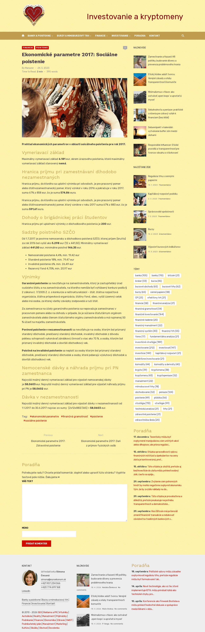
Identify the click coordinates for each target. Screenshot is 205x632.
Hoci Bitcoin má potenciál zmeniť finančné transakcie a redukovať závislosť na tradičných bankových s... (159, 509)
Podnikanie (25, 612)
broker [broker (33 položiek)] (142, 281)
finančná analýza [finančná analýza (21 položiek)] (147, 303)
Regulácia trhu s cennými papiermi (166, 176)
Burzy (152, 229)
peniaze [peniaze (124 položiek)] (167, 386)
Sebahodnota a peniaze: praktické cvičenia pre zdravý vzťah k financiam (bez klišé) (166, 113)
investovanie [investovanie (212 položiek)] (145, 347)
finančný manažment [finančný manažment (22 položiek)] (149, 325)
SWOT (67, 612)
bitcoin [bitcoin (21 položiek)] (174, 275)
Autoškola (25, 608)
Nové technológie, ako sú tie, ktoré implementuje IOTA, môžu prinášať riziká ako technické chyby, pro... (155, 586)
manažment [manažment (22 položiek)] (145, 381)
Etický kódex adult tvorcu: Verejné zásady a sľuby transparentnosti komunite (166, 78)
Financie (100, 35)
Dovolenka (52, 620)
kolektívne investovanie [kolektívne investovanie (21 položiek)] (150, 359)
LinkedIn (43, 583)
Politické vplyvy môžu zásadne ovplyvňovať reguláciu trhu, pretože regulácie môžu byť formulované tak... (158, 571)
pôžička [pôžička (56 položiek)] (161, 392)
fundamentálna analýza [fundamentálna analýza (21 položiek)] (165, 336)
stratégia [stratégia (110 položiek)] (143, 397)
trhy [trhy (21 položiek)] (168, 403)
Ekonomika (48, 612)
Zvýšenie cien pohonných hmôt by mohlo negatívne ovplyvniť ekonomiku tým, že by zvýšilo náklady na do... (159, 480)
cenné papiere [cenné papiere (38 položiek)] (160, 292)
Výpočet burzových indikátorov (165, 247)
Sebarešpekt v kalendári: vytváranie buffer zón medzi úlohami (163, 131)
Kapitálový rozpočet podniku (163, 194)
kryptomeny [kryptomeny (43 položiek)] (145, 375)
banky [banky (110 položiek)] (158, 275)
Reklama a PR (48, 604)
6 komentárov (166, 234)
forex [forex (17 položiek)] (141, 336)
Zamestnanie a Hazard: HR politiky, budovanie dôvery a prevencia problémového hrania (166, 60)
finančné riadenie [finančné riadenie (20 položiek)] (147, 320)
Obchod (41, 620)
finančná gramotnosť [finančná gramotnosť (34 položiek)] (149, 309)
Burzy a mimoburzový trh (73, 35)
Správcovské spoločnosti (162, 211)
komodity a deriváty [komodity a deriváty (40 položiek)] (168, 364)
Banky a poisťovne (39, 35)
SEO (38, 604)
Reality (35, 608)
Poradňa (139, 35)
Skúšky (32, 620)
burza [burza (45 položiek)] (157, 281)
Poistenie (40, 48)
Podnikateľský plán (29, 616)
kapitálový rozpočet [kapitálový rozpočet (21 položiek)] (168, 353)
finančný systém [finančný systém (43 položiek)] (147, 331)
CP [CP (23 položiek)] (179, 292)
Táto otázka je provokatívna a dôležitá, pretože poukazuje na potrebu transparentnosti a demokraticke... (158, 494)
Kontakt (154, 35)
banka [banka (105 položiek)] (142, 275)
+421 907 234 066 (48, 575)
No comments (120, 605)
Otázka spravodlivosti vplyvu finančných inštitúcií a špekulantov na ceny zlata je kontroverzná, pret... (159, 450)
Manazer (27, 68)
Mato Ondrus (107, 605)
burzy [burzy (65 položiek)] (141, 292)
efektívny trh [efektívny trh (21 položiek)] (145, 297)
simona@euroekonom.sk (51, 572)
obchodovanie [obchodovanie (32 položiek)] (145, 386)
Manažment (46, 608)
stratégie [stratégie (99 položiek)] (162, 397)
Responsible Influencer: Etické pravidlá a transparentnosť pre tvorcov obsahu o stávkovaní (164, 149)
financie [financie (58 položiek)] (165, 297)
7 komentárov (165, 181)
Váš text (25, 477)
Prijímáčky (59, 608)
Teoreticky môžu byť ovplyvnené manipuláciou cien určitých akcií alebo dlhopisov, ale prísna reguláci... (159, 435)
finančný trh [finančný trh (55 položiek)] (171, 331)
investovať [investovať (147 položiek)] (168, 347)
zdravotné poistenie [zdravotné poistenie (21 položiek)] (148, 409)
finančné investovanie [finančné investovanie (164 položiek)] (150, 314)
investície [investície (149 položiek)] (144, 353)
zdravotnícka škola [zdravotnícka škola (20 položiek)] (148, 414)
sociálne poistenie (115, 418)
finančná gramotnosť (73, 418)
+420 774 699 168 (48, 579)
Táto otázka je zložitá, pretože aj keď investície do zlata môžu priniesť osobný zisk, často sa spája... (159, 465)
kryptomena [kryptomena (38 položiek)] (161, 370)
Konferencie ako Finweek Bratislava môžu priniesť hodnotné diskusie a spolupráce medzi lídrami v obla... (156, 601)
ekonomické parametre (43, 418)
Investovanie (120, 35)
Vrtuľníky (61, 604)
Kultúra (23, 620)
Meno (23, 524)
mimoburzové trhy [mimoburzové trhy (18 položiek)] (170, 381)
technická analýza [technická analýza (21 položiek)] (147, 403)
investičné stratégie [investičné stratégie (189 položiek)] (149, 342)
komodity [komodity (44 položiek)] (143, 364)
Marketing (59, 616)
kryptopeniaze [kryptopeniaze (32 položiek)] (168, 375)
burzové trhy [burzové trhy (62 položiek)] (172, 286)
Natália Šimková (109, 584)
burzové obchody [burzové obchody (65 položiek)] (147, 286)
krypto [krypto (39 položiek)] (142, 370)
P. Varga (105, 620)
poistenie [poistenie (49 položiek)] (143, 392)
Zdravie (59, 612)
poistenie (95, 418)
